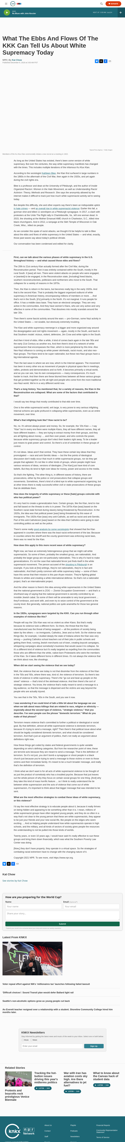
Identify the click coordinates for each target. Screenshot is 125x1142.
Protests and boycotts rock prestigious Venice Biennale (17, 1095)
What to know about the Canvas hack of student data (106, 1076)
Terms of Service (102, 1137)
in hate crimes (21, 208)
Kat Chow (17, 60)
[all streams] (121, 12)
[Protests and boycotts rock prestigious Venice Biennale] (18, 1078)
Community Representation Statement (107, 1131)
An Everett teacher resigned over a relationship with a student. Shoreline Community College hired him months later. (57, 1011)
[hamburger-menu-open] (6, 3)
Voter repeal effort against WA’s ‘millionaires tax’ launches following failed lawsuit (46, 984)
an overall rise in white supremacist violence (57, 208)
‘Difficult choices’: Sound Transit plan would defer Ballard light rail (38, 992)
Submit (62, 924)
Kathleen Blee (49, 173)
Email (70, 902)
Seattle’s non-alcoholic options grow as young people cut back (36, 1001)
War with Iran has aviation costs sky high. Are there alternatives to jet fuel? (76, 1079)
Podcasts (74, 1131)
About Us (48, 1125)
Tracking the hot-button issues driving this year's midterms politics (46, 1077)
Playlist (73, 1125)
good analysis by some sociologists (51, 529)
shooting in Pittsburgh (76, 564)
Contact (47, 1131)
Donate (114, 4)
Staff (46, 1137)
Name (8, 902)
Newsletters (75, 1137)
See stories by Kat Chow (15, 880)
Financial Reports (103, 1125)
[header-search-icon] (101, 4)
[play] (7, 12)
